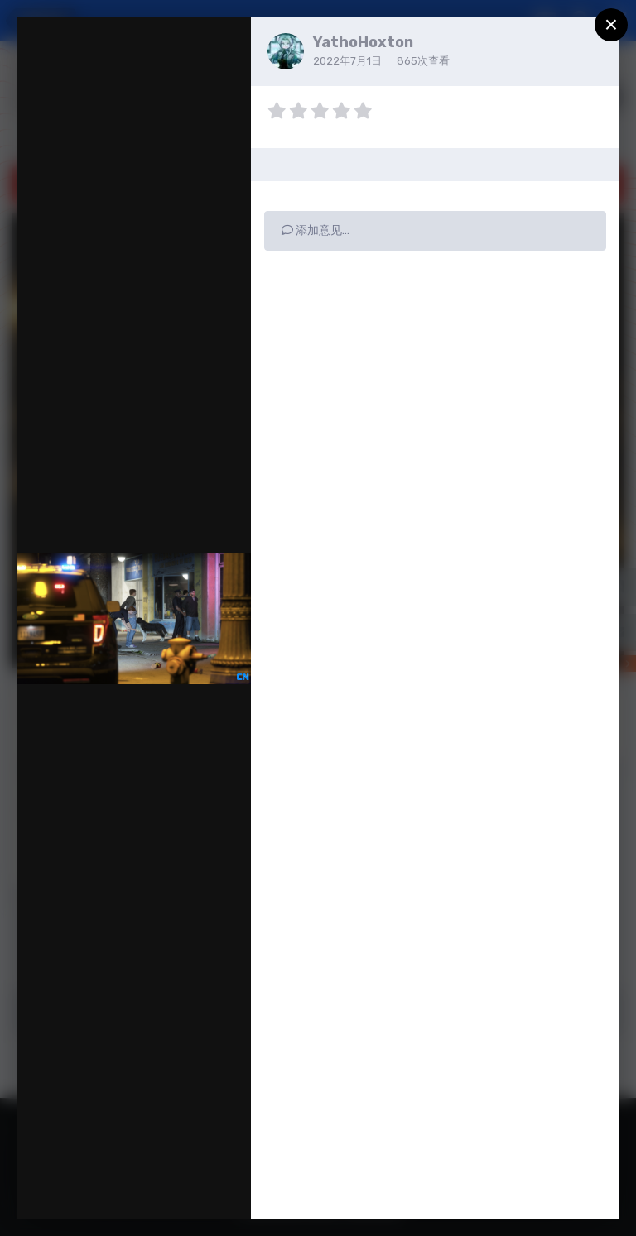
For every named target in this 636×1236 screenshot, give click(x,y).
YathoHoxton (363, 42)
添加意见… (315, 230)
